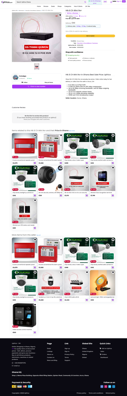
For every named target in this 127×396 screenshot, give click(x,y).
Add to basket (90, 36)
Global (84, 357)
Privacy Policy (69, 354)
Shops (60, 6)
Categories (67, 6)
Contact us (50, 357)
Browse (46, 6)
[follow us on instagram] (105, 386)
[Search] (50, 2)
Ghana (84, 348)
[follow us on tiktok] (113, 386)
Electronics (21, 10)
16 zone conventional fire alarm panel (50, 160)
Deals (53, 6)
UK (13, 349)
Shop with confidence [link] (74, 52)
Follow (24, 82)
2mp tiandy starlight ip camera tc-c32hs (23, 193)
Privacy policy (81, 393)
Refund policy (110, 393)
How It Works (78, 6)
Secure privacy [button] (87, 60)
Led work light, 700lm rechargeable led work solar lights (102, 298)
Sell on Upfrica (106, 348)
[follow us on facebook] (101, 386)
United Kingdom (87, 351)
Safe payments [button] (72, 58)
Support (67, 360)
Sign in (67, 351)
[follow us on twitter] (109, 386)
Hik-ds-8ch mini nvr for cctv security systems (76, 193)
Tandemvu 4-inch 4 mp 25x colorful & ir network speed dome (50, 298)
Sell (104, 1)
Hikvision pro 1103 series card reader (24, 225)
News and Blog (52, 360)
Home (39, 6)
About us (50, 354)
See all (38, 235)
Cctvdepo (75, 16)
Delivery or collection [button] (89, 58)
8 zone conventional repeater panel (24, 160)
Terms (67, 357)
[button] (111, 2)
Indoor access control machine (22, 329)
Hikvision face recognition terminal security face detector (101, 193)
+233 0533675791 (19, 363)
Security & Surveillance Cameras (33, 10)
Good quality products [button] (74, 60)
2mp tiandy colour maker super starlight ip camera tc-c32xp (74, 161)
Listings (49, 351)
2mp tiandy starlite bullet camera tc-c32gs (102, 161)
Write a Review (72, 13)
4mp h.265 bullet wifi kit (72, 297)
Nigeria (84, 354)
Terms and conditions (96, 393)
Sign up (67, 348)
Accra (82, 16)
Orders (103, 354)
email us (16, 366)
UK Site (87, 6)
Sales (102, 351)
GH (85, 16)
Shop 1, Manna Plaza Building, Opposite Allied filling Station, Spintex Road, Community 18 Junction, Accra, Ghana (50, 375)
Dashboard (104, 357)
